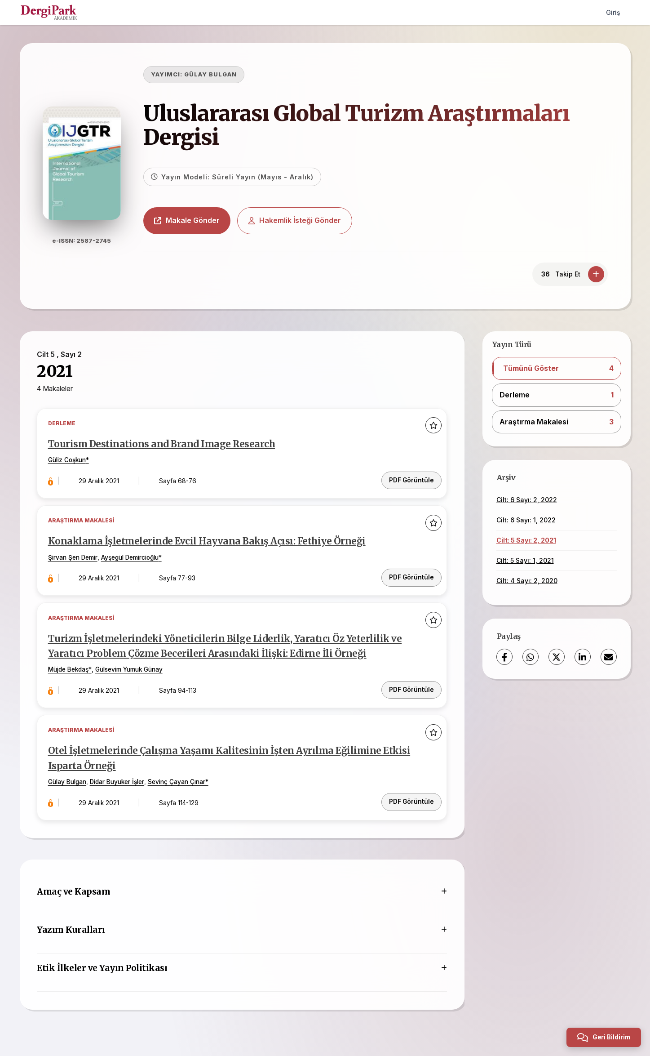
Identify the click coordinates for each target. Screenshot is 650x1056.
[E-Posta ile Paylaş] (609, 657)
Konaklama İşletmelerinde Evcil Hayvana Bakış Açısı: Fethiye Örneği (208, 542)
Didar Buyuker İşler (118, 780)
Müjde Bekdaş (69, 669)
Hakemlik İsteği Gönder (297, 220)
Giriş (613, 12)
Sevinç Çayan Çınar (178, 780)
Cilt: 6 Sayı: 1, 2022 (526, 520)
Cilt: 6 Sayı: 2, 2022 (526, 499)
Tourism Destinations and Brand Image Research (162, 445)
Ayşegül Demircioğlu (131, 557)
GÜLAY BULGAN (213, 74)
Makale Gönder (189, 220)
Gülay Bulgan (68, 780)
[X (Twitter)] (556, 657)
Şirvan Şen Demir (74, 557)
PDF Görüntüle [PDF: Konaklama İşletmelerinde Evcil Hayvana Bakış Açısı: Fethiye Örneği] (411, 576)
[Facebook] (504, 657)
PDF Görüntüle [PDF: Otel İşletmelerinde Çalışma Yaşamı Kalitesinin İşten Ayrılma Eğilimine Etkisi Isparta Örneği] (411, 799)
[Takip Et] (596, 274)
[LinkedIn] (583, 657)
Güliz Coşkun (68, 461)
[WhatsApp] (530, 657)
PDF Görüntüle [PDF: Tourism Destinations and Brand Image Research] (411, 479)
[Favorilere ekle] (433, 426)
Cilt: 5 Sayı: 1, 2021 (525, 560)
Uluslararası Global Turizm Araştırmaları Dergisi (359, 125)
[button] (556, 368)
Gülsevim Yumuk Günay (130, 669)
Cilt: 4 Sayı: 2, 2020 (526, 580)
